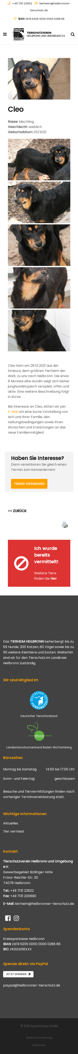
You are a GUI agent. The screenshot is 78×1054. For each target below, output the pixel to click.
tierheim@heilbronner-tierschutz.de (44, 903)
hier (54, 578)
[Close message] (67, 542)
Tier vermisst (13, 831)
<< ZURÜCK (17, 510)
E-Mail (13, 411)
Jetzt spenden (18, 974)
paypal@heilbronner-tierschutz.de (31, 985)
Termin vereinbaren (29, 484)
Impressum (39, 1045)
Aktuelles (10, 823)
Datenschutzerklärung (39, 1037)
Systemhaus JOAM (44, 1026)
